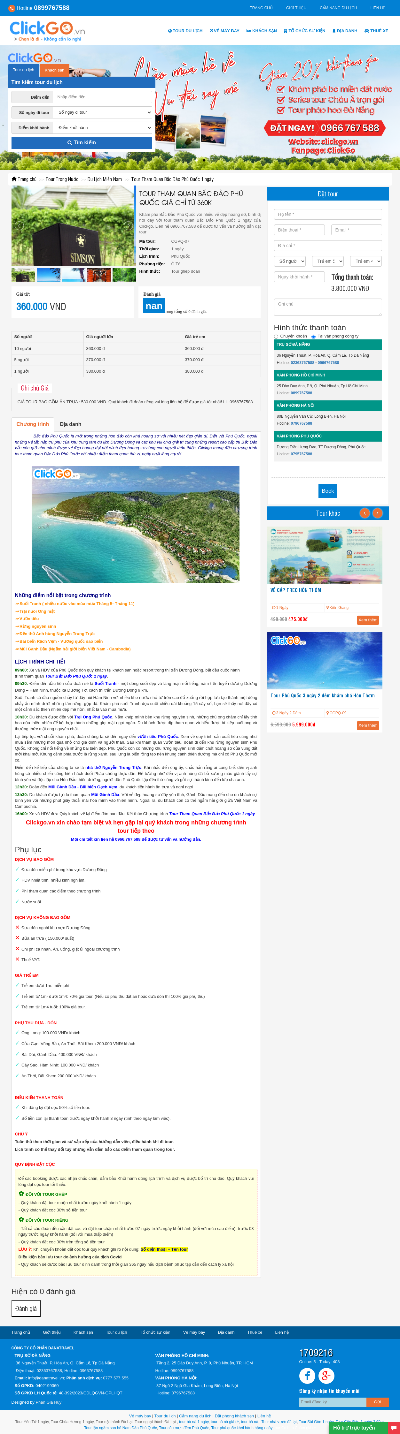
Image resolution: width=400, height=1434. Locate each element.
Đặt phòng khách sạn (234, 1416)
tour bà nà (249, 1422)
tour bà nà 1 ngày (194, 1422)
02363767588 (302, 362)
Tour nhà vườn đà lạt (279, 1422)
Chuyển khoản (290, 336)
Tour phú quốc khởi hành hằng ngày (242, 1428)
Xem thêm (367, 620)
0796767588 (301, 423)
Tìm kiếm (81, 142)
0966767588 (328, 362)
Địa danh (344, 30)
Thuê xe (376, 30)
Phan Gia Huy (48, 1402)
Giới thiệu (296, 8)
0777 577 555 (116, 1378)
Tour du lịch (185, 30)
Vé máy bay (224, 30)
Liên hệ (378, 8)
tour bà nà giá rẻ (225, 1422)
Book (328, 491)
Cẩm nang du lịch (338, 8)
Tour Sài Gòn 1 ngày (316, 1422)
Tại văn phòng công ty (335, 336)
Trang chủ (261, 8)
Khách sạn (262, 30)
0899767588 (301, 393)
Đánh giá (26, 1308)
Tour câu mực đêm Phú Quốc (183, 1428)
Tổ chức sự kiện (304, 30)
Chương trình (33, 424)
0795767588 (301, 454)
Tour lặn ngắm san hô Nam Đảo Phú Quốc (120, 1428)
